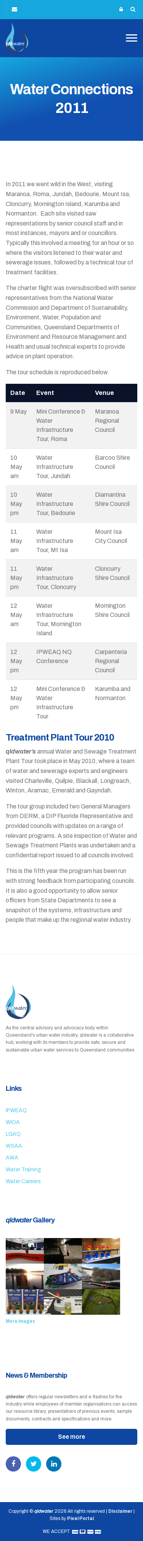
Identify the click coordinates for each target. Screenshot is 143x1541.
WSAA (14, 1146)
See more (71, 1436)
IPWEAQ (16, 1110)
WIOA (13, 1122)
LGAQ (13, 1134)
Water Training (23, 1169)
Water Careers (23, 1181)
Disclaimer (120, 1511)
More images (20, 1321)
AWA (12, 1158)
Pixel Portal (80, 1518)
